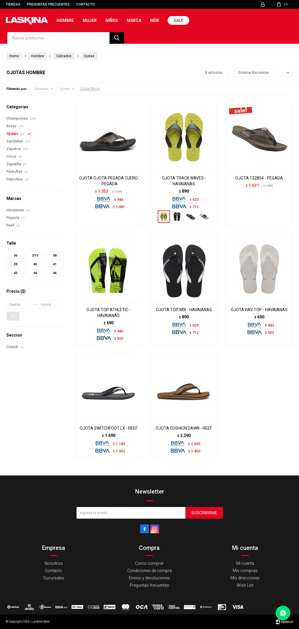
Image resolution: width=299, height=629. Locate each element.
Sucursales (53, 578)
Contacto (85, 4)
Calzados (41, 89)
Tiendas (13, 4)
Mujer (90, 20)
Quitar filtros (90, 89)
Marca (134, 20)
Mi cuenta (245, 563)
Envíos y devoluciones (149, 578)
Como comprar (149, 563)
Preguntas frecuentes (48, 4)
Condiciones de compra (149, 570)
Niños (111, 20)
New (154, 20)
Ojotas (65, 89)
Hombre (65, 20)
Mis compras (245, 570)
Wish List (245, 585)
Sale (178, 20)
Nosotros (54, 563)
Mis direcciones (245, 578)
